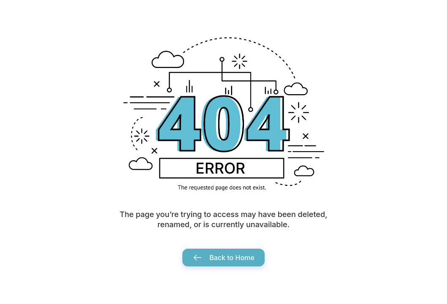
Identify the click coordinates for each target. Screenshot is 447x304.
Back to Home (223, 257)
